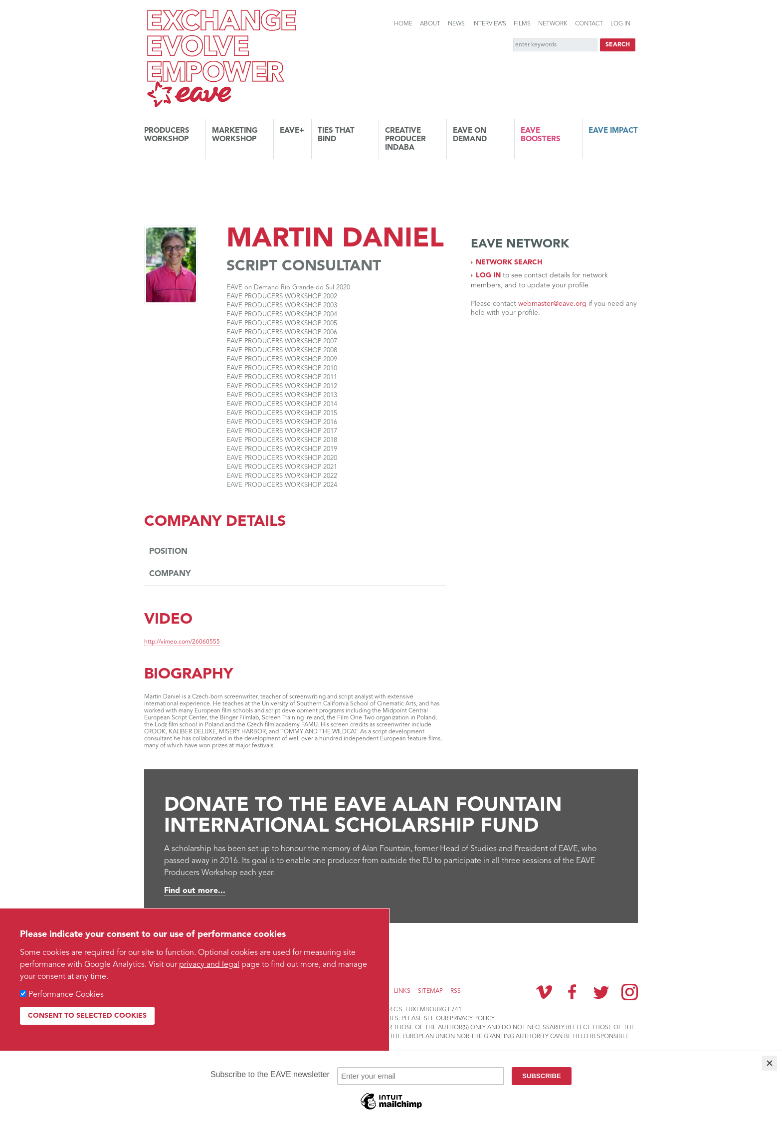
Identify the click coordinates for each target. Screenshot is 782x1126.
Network (553, 24)
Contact (589, 24)
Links (402, 991)
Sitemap (430, 991)
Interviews (489, 24)
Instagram (629, 992)
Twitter (601, 992)
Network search (509, 262)
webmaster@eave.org (552, 303)
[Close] (769, 1063)
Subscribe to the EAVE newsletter (216, 946)
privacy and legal (209, 965)
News (456, 24)
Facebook (573, 992)
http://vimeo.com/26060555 (182, 642)
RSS (455, 991)
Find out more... (194, 891)
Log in (620, 24)
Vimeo (544, 992)
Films (522, 24)
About (430, 24)
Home (403, 24)
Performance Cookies (66, 995)
